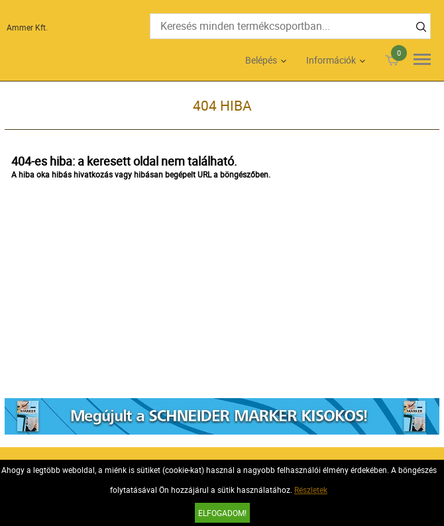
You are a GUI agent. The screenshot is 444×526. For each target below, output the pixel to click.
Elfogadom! (222, 512)
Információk (331, 60)
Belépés (261, 60)
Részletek (310, 489)
